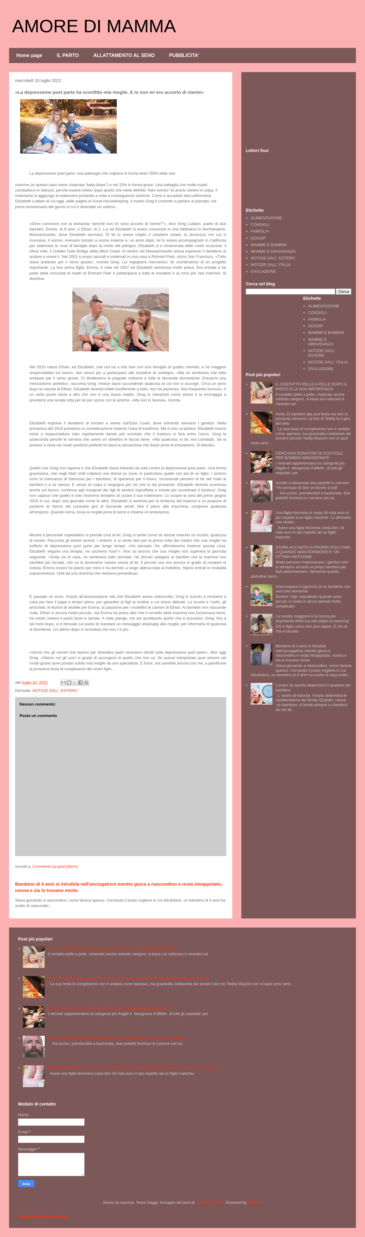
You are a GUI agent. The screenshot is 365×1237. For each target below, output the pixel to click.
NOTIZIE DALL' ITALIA (270, 264)
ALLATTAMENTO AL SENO (124, 55)
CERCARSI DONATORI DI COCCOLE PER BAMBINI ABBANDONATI (309, 455)
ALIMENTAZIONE (266, 218)
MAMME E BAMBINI (269, 245)
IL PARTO (68, 55)
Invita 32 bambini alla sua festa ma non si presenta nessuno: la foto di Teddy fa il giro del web (312, 419)
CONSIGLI (260, 224)
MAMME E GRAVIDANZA (273, 251)
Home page (29, 55)
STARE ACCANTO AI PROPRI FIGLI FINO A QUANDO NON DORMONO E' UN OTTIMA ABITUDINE (312, 552)
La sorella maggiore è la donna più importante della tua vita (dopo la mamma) (312, 618)
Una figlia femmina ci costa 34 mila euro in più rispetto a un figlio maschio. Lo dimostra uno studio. (313, 517)
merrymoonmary (209, 1202)
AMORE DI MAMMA (94, 26)
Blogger (254, 1202)
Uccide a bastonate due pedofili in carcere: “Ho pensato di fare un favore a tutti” (312, 485)
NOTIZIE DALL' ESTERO (55, 690)
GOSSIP (258, 238)
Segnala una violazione (43, 1216)
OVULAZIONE (263, 271)
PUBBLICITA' (184, 55)
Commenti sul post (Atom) (55, 866)
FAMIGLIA (260, 231)
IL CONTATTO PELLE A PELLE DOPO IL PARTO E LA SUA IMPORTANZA (311, 386)
